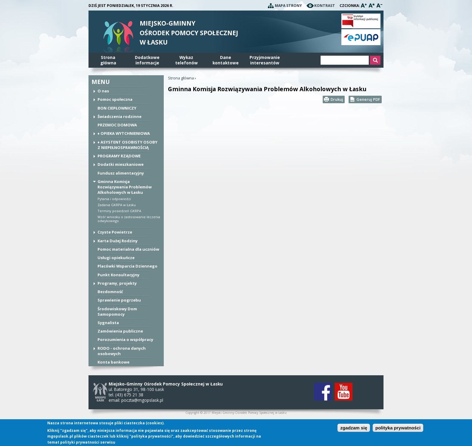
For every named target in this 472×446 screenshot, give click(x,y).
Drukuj (337, 99)
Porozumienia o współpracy (125, 339)
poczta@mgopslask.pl (142, 400)
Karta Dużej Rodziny (118, 240)
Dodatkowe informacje (147, 60)
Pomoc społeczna (115, 99)
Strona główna (181, 78)
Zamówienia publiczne (120, 331)
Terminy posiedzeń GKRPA (119, 211)
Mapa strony (288, 5)
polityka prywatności (398, 428)
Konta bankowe (113, 362)
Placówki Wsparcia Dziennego (127, 266)
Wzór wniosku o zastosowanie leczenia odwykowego (129, 219)
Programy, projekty (117, 283)
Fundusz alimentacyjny (121, 173)
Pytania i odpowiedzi (114, 199)
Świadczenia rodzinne (119, 116)
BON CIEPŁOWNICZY (117, 108)
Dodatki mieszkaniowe (121, 164)
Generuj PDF (368, 99)
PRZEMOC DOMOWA (117, 125)
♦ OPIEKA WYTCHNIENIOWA (124, 133)
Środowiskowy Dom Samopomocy (117, 311)
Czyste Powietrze (115, 232)
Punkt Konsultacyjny (118, 274)
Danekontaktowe (226, 60)
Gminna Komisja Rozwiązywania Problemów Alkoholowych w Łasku (125, 187)
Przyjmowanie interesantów (265, 60)
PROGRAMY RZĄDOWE (119, 156)
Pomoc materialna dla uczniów (128, 249)
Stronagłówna (108, 60)
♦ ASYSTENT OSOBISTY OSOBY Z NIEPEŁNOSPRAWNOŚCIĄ (127, 144)
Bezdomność (110, 291)
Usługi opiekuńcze (116, 257)
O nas (103, 91)
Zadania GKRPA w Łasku (117, 205)
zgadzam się (353, 428)
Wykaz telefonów (186, 60)
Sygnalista (108, 322)
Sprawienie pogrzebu (119, 300)
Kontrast (324, 5)
